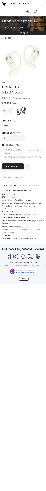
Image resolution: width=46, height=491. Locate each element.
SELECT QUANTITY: (11, 133)
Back (6, 38)
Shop (4, 27)
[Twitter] (30, 256)
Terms (10, 262)
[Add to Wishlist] (27, 166)
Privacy (18, 262)
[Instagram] (15, 256)
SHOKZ (13, 27)
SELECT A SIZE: (9, 121)
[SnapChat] (23, 256)
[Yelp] (37, 256)
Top (23, 279)
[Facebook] (8, 256)
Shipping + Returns (30, 262)
